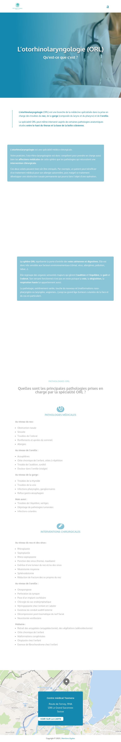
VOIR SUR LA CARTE (50, 719)
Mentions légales (68, 738)
